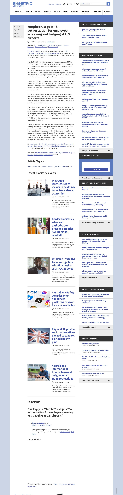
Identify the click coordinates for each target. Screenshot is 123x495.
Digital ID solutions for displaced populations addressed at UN (94, 272)
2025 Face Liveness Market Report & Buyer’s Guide (94, 43)
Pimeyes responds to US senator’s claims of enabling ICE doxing (94, 70)
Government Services (41, 47)
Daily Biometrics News (90, 151)
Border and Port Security (55, 45)
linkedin (67, 4)
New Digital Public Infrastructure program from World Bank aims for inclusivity (94, 264)
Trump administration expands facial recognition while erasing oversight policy (95, 62)
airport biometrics (34, 166)
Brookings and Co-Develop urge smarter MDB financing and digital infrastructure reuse (94, 256)
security (65, 166)
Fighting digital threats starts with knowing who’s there (94, 217)
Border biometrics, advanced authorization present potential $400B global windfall (63, 227)
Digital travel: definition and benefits (95, 322)
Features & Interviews (47, 12)
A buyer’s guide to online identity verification (94, 302)
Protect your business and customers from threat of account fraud (95, 295)
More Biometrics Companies (92, 178)
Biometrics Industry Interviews (93, 223)
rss (64, 4)
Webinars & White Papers (86, 12)
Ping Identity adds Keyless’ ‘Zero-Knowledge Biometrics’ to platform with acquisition (94, 84)
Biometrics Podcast (108, 12)
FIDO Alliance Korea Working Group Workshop (96, 367)
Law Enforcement (53, 47)
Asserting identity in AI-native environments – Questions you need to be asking (96, 196)
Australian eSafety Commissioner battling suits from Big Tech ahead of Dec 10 (95, 116)
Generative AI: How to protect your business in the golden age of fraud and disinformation (95, 309)
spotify (77, 4)
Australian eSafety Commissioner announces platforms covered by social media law (63, 299)
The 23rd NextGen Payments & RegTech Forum (96, 359)
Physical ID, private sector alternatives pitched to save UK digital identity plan (63, 336)
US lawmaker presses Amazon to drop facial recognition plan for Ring (95, 138)
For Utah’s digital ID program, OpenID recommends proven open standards (95, 145)
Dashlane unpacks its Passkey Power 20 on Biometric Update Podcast (95, 76)
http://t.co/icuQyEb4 (67, 432)
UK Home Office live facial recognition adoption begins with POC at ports (63, 263)
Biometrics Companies (74, 12)
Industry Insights (57, 12)
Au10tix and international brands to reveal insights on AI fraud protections (62, 372)
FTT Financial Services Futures (96, 375)
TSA (70, 166)
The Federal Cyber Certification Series (96, 351)
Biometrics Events (97, 12)
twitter (70, 4)
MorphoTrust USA (34, 51)
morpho (57, 166)
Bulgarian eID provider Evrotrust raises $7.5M (94, 132)
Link (18, 33)
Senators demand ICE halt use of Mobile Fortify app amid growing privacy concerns (94, 92)
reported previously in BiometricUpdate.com (45, 144)
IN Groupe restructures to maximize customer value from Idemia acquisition (63, 187)
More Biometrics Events (90, 380)
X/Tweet (19, 29)
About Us (51, 4)
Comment (19, 36)
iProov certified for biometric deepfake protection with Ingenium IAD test (94, 124)
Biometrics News (18, 12)
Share (18, 26)
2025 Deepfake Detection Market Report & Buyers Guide (93, 30)
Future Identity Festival (96, 345)
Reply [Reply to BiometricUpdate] (34, 434)
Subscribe (58, 4)
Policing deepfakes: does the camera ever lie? (95, 100)
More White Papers (88, 327)
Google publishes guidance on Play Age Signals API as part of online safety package (94, 107)
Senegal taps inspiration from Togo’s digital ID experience (95, 248)
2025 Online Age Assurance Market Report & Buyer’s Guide (94, 36)
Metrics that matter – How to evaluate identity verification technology (95, 317)
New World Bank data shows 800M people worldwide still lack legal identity (94, 241)
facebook (74, 4)
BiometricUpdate (38, 423)
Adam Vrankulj (51, 41)
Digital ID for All (29, 12)
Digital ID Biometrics (89, 278)
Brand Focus (65, 12)
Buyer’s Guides (37, 12)
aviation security (47, 166)
